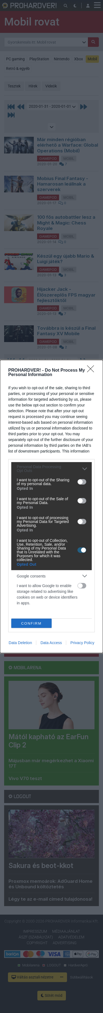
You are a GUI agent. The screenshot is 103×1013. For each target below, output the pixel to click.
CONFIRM (31, 623)
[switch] (81, 482)
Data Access (51, 643)
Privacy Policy (82, 643)
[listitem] (51, 469)
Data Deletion (20, 643)
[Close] (92, 370)
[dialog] (51, 506)
